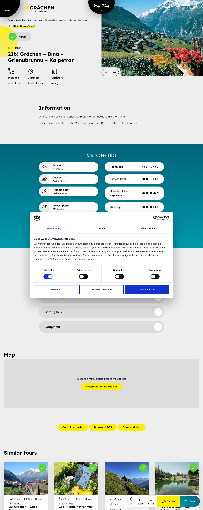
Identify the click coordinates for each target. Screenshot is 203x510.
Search (151, 501)
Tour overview (35, 20)
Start (10, 20)
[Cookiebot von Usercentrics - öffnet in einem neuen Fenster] (155, 218)
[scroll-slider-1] (114, 72)
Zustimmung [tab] (54, 228)
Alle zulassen (147, 289)
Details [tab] (101, 228)
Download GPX (103, 427)
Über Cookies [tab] (149, 228)
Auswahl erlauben (101, 289)
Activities (20, 20)
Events (141, 501)
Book (189, 501)
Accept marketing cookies (101, 386)
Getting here (54, 312)
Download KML (132, 427)
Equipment (52, 327)
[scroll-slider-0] (106, 72)
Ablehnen (55, 289)
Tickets (168, 501)
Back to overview (22, 26)
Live (130, 501)
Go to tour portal (72, 427)
